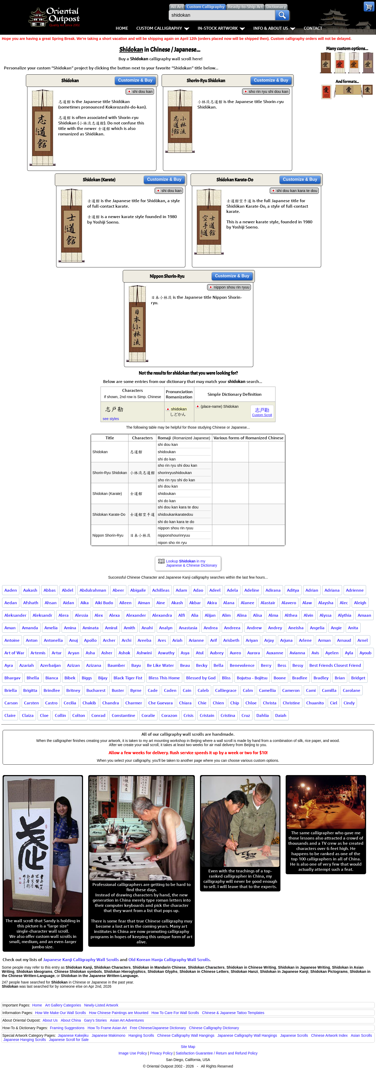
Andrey (275, 627)
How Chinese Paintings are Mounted (118, 1013)
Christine (291, 702)
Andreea (232, 627)
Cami (311, 690)
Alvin (308, 615)
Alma (273, 615)
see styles (111, 419)
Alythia (344, 615)
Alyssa (326, 615)
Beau (185, 665)
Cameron (291, 690)
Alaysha (325, 602)
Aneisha (296, 627)
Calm (248, 690)
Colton (78, 715)
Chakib (89, 702)
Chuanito (315, 702)
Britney (73, 690)
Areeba (144, 640)
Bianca (51, 677)
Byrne (136, 690)
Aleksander (15, 615)
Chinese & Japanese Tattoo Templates (233, 1013)
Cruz (246, 715)
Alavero (288, 602)
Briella (10, 690)
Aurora (253, 652)
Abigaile (138, 590)
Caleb (203, 690)
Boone (280, 677)
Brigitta (30, 690)
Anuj (73, 640)
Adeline (251, 590)
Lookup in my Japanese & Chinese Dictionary (191, 563)
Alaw (307, 602)
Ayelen (332, 652)
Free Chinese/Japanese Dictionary (158, 1028)
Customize (135, 80)
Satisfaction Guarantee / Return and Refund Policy (217, 1053)
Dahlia (262, 715)
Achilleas (160, 590)
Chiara (185, 702)
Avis (315, 652)
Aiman (144, 602)
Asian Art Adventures (127, 1020)
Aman (10, 627)
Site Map (188, 1047)
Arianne (196, 640)
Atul (200, 652)
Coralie (148, 715)
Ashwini (144, 652)
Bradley (321, 677)
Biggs (87, 677)
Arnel (362, 640)
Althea (291, 615)
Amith (129, 627)
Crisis (188, 715)
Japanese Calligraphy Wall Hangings (247, 1035)
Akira (212, 602)
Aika (84, 602)
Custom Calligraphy (162, 28)
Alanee (247, 602)
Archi (126, 640)
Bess (282, 665)
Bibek (69, 677)
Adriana (332, 590)
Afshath (30, 602)
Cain (187, 690)
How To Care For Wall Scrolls (175, 1013)
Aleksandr (42, 615)
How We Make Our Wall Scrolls (60, 1013)
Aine (160, 602)
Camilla (329, 690)
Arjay (269, 640)
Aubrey (217, 652)
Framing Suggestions (67, 1028)
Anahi (147, 627)
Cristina (228, 715)
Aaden (10, 590)
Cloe (44, 715)
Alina (242, 615)
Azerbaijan (50, 665)
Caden (170, 690)
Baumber (116, 665)
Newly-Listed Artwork (101, 1005)
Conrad (98, 715)
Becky (201, 665)
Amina (70, 627)
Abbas (50, 590)
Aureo (235, 652)
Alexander (136, 615)
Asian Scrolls (361, 1035)
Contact (313, 28)
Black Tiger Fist (128, 677)
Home (122, 28)
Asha (90, 652)
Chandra (110, 702)
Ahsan (51, 602)
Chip (234, 702)
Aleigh (360, 602)
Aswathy (166, 652)
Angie (336, 627)
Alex (99, 615)
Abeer (118, 590)
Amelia (51, 627)
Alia (194, 615)
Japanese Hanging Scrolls (24, 1040)
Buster (118, 690)
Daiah (280, 715)
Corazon (169, 715)
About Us (50, 1020)
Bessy (297, 665)
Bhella (33, 677)
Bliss (226, 677)
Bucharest (95, 690)
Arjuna (286, 640)
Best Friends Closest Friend (335, 665)
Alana (228, 602)
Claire (10, 715)
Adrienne (355, 590)
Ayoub (366, 652)
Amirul (111, 627)
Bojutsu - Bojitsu (252, 677)
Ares (162, 640)
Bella (219, 665)
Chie (202, 702)
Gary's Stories (95, 1020)
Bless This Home (164, 677)
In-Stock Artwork (221, 28)
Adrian (312, 590)
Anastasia (188, 627)
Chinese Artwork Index (329, 1035)
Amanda (30, 627)
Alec (344, 602)
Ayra (8, 665)
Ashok (124, 652)
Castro (51, 702)
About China (71, 1020)
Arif (213, 640)
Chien (218, 702)
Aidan (68, 602)
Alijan (210, 615)
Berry (266, 665)
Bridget (358, 677)
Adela (232, 590)
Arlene (305, 640)
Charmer (133, 702)
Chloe (251, 702)
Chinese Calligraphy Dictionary (214, 1028)
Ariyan (252, 640)
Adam (181, 590)
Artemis (38, 652)
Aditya (293, 590)
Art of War (14, 652)
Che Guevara (160, 702)
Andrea (211, 627)
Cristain (207, 715)
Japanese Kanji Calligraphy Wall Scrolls (81, 959)
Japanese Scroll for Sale (69, 1040)
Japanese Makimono (108, 1035)
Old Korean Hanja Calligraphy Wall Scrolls (169, 959)
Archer (109, 640)
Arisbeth (231, 640)
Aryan (73, 652)
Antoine (12, 640)
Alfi (181, 615)
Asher (106, 652)
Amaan (364, 615)
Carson (11, 702)
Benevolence (242, 665)
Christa (270, 702)
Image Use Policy (133, 1053)
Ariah (177, 640)
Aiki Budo (104, 602)
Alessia (81, 615)
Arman (324, 640)
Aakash (30, 590)
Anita (353, 627)
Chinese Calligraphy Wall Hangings (185, 1035)
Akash (177, 602)
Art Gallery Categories (63, 1005)
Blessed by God (201, 677)
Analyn (166, 627)
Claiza (28, 715)
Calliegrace (226, 690)
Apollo (90, 640)
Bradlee (299, 677)
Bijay (102, 677)
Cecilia (70, 702)
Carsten (31, 702)
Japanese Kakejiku (73, 1035)
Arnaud (344, 640)
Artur (57, 652)
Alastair (268, 602)
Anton (32, 640)
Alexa (114, 615)
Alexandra (162, 615)
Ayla (349, 652)
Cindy (349, 702)
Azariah (26, 665)
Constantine (123, 715)
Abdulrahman (93, 590)
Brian (340, 677)
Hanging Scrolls (141, 1035)
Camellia (267, 690)
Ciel (333, 702)
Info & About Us (274, 28)
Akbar (195, 602)
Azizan (73, 665)
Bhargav (12, 677)
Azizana (93, 665)
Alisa (257, 615)
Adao (198, 590)
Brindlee (52, 690)
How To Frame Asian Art (107, 1028)
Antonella (53, 640)
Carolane (351, 690)
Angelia (317, 627)
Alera (63, 615)
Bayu (136, 665)
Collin (60, 715)
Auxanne (274, 652)
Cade (153, 690)
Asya (185, 652)
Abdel (67, 590)
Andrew (254, 627)
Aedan (10, 602)
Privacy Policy (161, 1053)
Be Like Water (160, 665)
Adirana (273, 590)
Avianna (297, 652)
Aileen (125, 602)
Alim (226, 615)
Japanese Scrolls (294, 1035)
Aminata (91, 627)
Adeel (215, 590)
